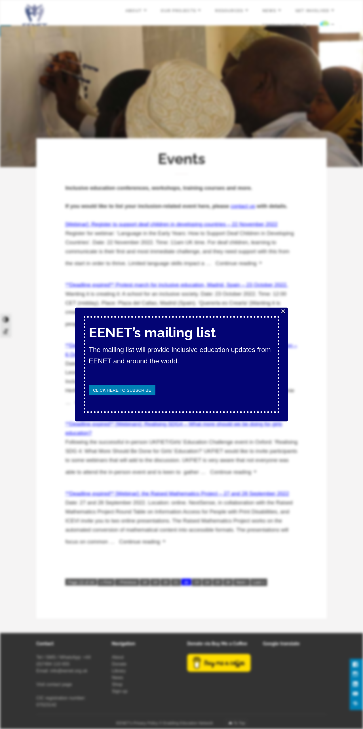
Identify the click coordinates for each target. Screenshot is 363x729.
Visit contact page (54, 684)
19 (155, 582)
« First (106, 582)
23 (196, 582)
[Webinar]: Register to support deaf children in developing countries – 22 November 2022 (171, 224)
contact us (243, 206)
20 (165, 582)
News (270, 10)
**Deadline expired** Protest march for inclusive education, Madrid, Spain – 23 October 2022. (176, 285)
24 (207, 582)
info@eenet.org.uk (68, 670)
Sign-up (119, 691)
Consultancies (281, 25)
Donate (119, 664)
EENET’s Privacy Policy (137, 723)
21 (176, 582)
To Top (239, 723)
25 (217, 582)
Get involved (313, 10)
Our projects (178, 10)
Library (119, 670)
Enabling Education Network (188, 723)
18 (144, 582)
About (134, 10)
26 (228, 582)
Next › (241, 582)
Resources (229, 10)
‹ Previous (127, 582)
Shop (117, 684)
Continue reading (241, 262)
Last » (259, 582)
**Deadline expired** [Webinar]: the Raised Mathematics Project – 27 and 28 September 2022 (177, 493)
